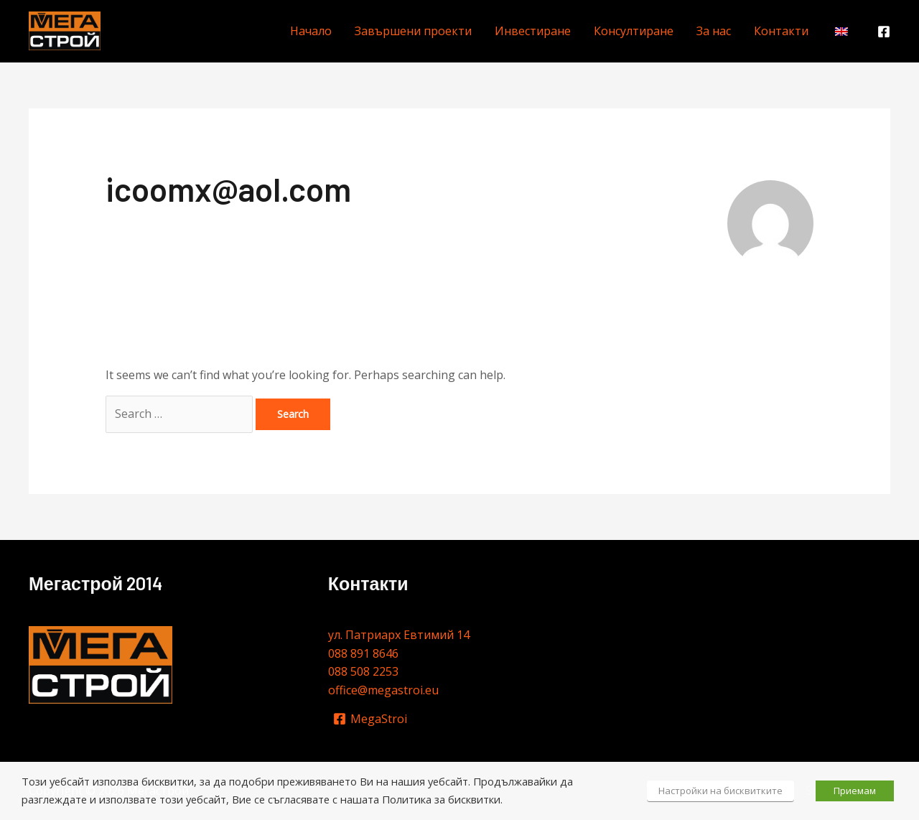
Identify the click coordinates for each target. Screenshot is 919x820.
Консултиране (633, 31)
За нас (713, 31)
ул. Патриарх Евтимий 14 (399, 635)
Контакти (781, 31)
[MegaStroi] (370, 718)
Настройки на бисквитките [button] (720, 790)
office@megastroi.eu (383, 690)
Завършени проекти (413, 31)
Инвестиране (533, 31)
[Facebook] (883, 31)
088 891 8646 (363, 653)
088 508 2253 (363, 671)
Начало (311, 31)
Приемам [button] (855, 790)
